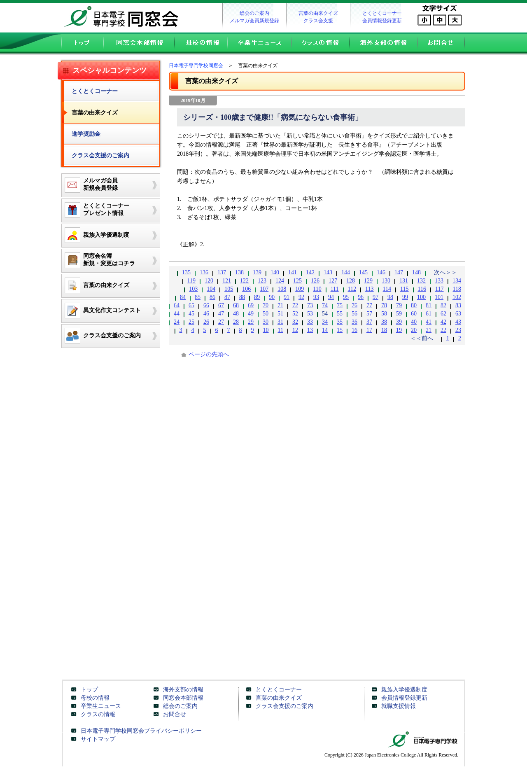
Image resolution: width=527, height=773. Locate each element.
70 (265, 305)
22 (443, 330)
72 (295, 305)
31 (280, 322)
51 (280, 314)
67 (221, 305)
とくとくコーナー (382, 13)
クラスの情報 (320, 43)
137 (221, 272)
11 (280, 330)
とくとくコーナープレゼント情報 (95, 210)
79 (399, 305)
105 (228, 289)
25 (191, 322)
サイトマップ (98, 739)
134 (456, 281)
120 (209, 281)
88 (242, 297)
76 (354, 305)
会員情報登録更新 (382, 20)
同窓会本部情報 (138, 43)
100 (421, 297)
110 (317, 289)
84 (183, 297)
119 (191, 281)
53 (310, 314)
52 (295, 314)
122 (244, 281)
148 (416, 272)
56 (354, 314)
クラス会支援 (318, 20)
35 (340, 322)
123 (262, 281)
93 (316, 297)
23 (458, 330)
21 (428, 330)
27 (221, 322)
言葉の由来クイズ (318, 13)
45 (191, 314)
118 (457, 289)
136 (204, 272)
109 (299, 289)
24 (177, 322)
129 (368, 281)
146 (381, 272)
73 (310, 305)
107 (264, 289)
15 (340, 330)
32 (295, 322)
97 (375, 297)
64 (177, 305)
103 (193, 289)
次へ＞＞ (445, 272)
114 (387, 289)
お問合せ (443, 43)
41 (428, 322)
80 (414, 305)
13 (310, 330)
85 (198, 297)
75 (340, 305)
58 (384, 314)
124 (279, 281)
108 (281, 289)
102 (456, 297)
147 (398, 272)
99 (405, 297)
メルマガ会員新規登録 (254, 20)
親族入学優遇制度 (404, 690)
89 (257, 297)
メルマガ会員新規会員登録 (90, 185)
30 (265, 322)
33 (310, 322)
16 (354, 330)
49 (251, 314)
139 (257, 272)
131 (403, 281)
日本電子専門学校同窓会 (123, 16)
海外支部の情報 (383, 43)
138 (239, 272)
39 (399, 322)
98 (390, 297)
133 (439, 281)
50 (265, 314)
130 (386, 281)
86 (212, 297)
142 (310, 272)
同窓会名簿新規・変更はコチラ (98, 260)
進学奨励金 (86, 134)
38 (384, 322)
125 (297, 281)
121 (226, 281)
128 (350, 281)
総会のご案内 (254, 13)
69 (251, 305)
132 (421, 281)
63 (458, 314)
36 (354, 322)
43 (458, 322)
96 (361, 297)
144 (345, 272)
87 (227, 297)
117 (439, 289)
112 (352, 289)
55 (340, 314)
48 (236, 314)
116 (422, 289)
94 (331, 297)
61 (428, 314)
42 (443, 322)
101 (439, 297)
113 (369, 289)
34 (325, 322)
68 (236, 305)
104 (211, 289)
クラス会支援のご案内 (100, 155)
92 (301, 297)
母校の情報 (200, 43)
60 (414, 314)
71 (280, 305)
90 (272, 297)
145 (363, 272)
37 (369, 322)
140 (274, 272)
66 (206, 305)
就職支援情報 (398, 706)
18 (384, 330)
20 (414, 330)
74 (325, 305)
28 (236, 322)
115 (404, 289)
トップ (80, 43)
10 (266, 330)
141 (292, 272)
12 (295, 330)
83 (458, 305)
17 (369, 330)
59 (399, 314)
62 (443, 314)
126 (315, 281)
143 (328, 272)
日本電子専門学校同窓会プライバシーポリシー (141, 731)
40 (414, 322)
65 (191, 305)
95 (346, 297)
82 (443, 305)
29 (251, 322)
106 (246, 289)
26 (206, 322)
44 (177, 314)
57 (369, 314)
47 (221, 314)
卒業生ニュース (259, 43)
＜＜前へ (421, 338)
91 (286, 297)
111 (335, 289)
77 (369, 305)
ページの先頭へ (209, 354)
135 (186, 272)
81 (428, 305)
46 (206, 314)
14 (325, 330)
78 (384, 305)
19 (399, 330)
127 (333, 281)
